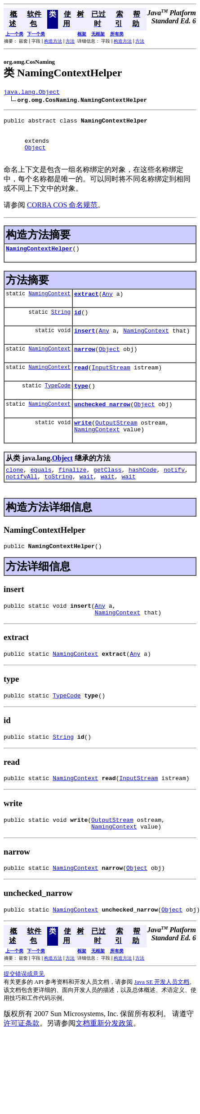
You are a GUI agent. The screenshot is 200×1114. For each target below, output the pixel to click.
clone (14, 494)
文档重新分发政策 (104, 1063)
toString (58, 502)
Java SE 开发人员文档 (162, 1022)
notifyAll (21, 502)
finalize (72, 494)
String (61, 325)
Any (107, 306)
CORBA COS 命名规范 (62, 214)
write (83, 444)
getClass (107, 494)
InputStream (111, 385)
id (77, 325)
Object (35, 155)
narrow (84, 365)
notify (174, 494)
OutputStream (116, 444)
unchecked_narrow (102, 424)
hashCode (142, 494)
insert (84, 345)
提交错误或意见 (24, 1014)
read (81, 385)
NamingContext (49, 305)
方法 (70, 41)
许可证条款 (22, 1063)
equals (41, 494)
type (81, 404)
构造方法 (53, 41)
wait (86, 502)
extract (86, 306)
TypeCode (57, 404)
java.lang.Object (32, 93)
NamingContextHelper (39, 259)
